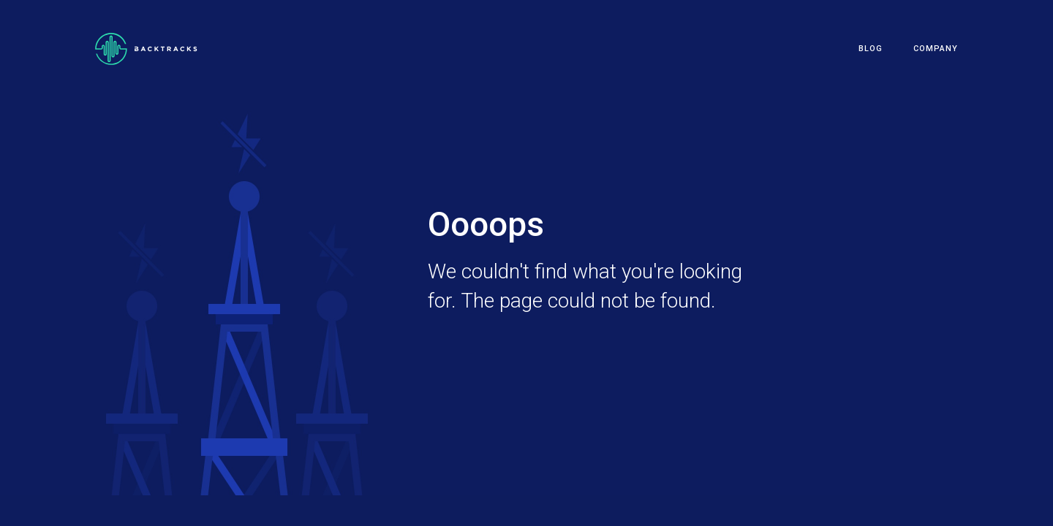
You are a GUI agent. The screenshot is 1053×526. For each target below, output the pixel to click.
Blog (870, 48)
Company (935, 48)
